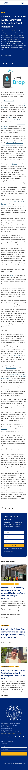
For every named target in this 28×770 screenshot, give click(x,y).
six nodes (4, 429)
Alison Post (16, 120)
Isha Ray (9, 118)
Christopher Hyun (11, 368)
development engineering (17, 374)
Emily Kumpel (17, 143)
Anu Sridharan (10, 145)
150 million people (9, 101)
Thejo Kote (9, 143)
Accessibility (3, 733)
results (11, 275)
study (16, 366)
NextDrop (4, 128)
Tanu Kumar (17, 355)
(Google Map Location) (6, 730)
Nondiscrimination (12, 733)
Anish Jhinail (20, 145)
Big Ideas (14, 164)
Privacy (19, 733)
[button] (22, 3)
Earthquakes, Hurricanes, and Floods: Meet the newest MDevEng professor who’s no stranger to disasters (13, 593)
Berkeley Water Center (7, 206)
